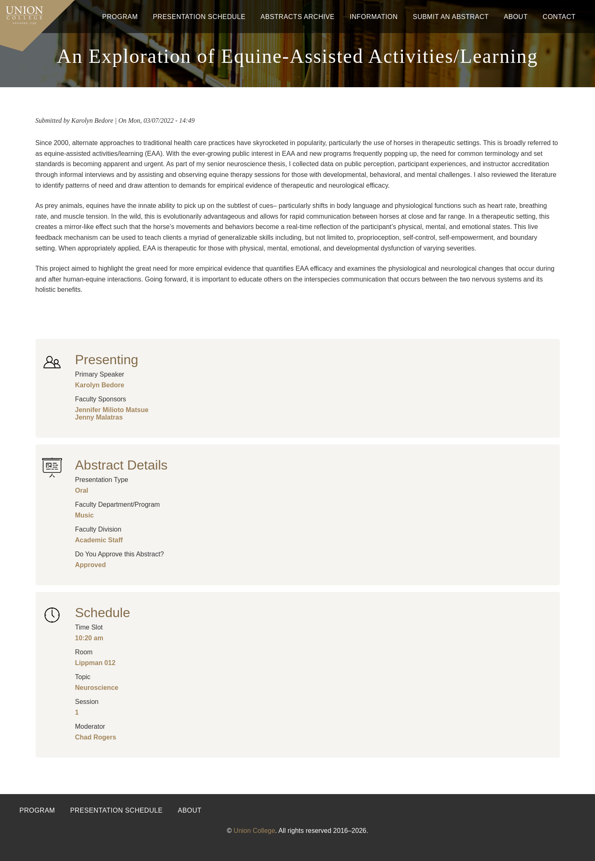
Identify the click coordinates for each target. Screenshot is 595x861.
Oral (81, 490)
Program (120, 16)
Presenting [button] (106, 359)
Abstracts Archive (298, 16)
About (516, 16)
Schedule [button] (102, 612)
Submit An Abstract (451, 16)
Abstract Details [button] (121, 465)
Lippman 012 (95, 662)
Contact (559, 16)
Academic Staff (99, 540)
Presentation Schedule (199, 16)
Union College (254, 830)
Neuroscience (97, 687)
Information (373, 16)
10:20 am (89, 638)
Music (84, 515)
